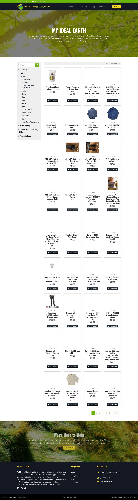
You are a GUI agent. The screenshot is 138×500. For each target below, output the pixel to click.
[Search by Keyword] (27, 65)
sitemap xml (121, 497)
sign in (134, 497)
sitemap (113, 497)
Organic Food (25, 136)
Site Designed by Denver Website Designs (14, 497)
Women (23, 103)
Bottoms (25, 83)
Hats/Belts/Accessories (30, 122)
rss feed (128, 497)
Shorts (24, 100)
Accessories (25, 79)
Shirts (23, 91)
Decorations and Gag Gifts (28, 130)
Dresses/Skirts (27, 110)
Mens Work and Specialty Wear (27, 87)
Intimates (25, 116)
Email (38, 1)
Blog (93, 6)
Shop (117, 7)
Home (70, 6)
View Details (52, 100)
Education (81, 6)
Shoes (23, 97)
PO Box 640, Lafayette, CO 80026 (108, 473)
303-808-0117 (103, 478)
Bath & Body (24, 125)
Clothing (23, 69)
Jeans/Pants (26, 113)
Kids (22, 73)
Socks (23, 94)
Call (23, 1)
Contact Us (103, 6)
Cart (115, 1)
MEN (22, 76)
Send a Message (104, 481)
